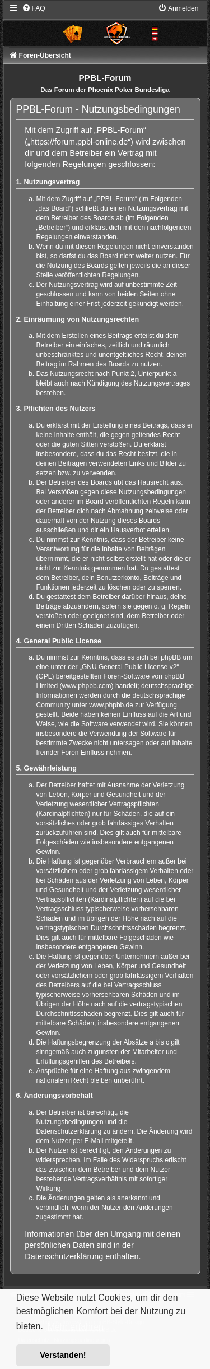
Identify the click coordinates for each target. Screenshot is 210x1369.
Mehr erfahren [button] (75, 1326)
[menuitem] (33, 8)
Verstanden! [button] (63, 1355)
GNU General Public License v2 (129, 667)
